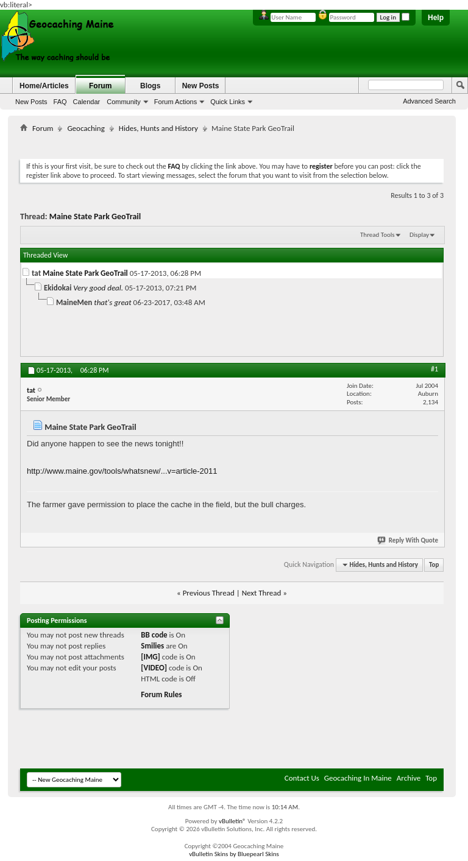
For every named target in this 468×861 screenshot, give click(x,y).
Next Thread (262, 592)
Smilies (152, 645)
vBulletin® (232, 821)
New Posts (31, 101)
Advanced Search (429, 101)
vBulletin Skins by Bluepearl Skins (234, 854)
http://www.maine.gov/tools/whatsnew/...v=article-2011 (122, 471)
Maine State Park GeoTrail (95, 216)
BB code (154, 634)
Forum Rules (161, 694)
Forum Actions (175, 101)
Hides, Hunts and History (158, 128)
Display (419, 235)
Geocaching (85, 128)
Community (124, 101)
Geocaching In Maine (358, 777)
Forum (100, 86)
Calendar (87, 101)
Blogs (150, 86)
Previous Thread (209, 592)
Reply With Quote (408, 540)
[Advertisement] (242, 143)
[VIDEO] (154, 667)
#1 (434, 369)
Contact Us (302, 777)
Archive (408, 777)
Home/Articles (44, 86)
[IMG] (150, 656)
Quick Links (227, 101)
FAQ (60, 101)
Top (434, 565)
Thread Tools (377, 235)
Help (436, 17)
